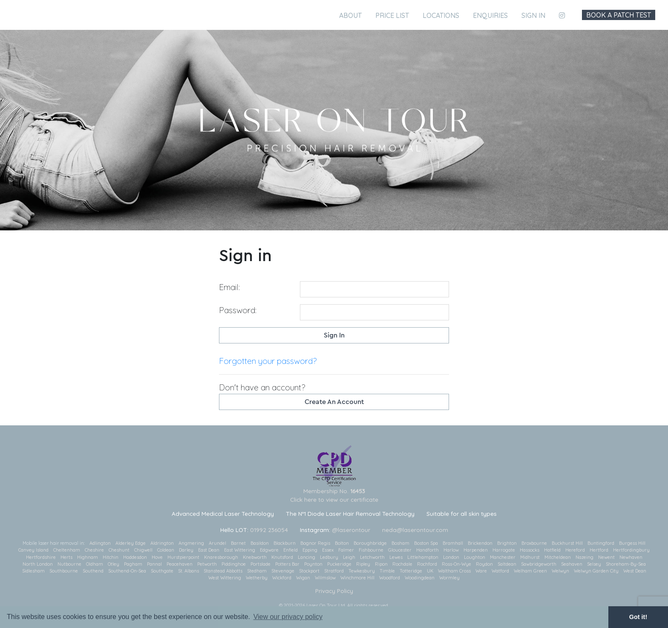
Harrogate (503, 550)
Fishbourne (371, 550)
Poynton (313, 564)
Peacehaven (180, 564)
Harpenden (476, 550)
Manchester (502, 557)
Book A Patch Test (618, 15)
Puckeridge (339, 564)
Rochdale (402, 564)
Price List (392, 15)
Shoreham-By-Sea (626, 564)
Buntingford (600, 543)
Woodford (389, 578)
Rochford (427, 564)
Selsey (594, 564)
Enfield (290, 550)
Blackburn (285, 543)
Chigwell (143, 550)
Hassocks (529, 550)
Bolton (342, 543)
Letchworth (372, 557)
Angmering (191, 543)
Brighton (507, 543)
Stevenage (282, 571)
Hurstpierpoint (183, 557)
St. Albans (188, 571)
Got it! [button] (638, 616)
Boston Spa (426, 543)
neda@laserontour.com (415, 529)
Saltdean (507, 564)
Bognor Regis (315, 543)
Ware (481, 571)
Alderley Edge (130, 543)
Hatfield (552, 550)
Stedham (257, 571)
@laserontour (351, 529)
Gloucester (400, 550)
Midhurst (530, 557)
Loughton (474, 557)
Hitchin (110, 557)
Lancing (306, 557)
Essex (328, 550)
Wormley (449, 578)
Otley (113, 564)
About (350, 15)
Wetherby (257, 578)
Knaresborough (221, 557)
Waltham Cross (454, 571)
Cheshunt (119, 550)
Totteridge (411, 571)
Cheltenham (66, 550)
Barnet (238, 543)
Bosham (400, 543)
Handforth (427, 550)
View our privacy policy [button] (287, 616)
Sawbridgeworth (538, 564)
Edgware (269, 550)
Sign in (533, 15)
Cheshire (94, 550)
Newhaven (630, 557)
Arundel (217, 543)
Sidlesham (33, 571)
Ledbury (329, 557)
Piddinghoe (234, 564)
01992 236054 (269, 529)
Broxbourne (534, 543)
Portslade (260, 564)
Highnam (87, 557)
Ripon (381, 564)
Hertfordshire (41, 557)
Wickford (281, 578)
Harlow (451, 550)
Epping (309, 550)
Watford (500, 571)
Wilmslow (325, 578)
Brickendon (480, 543)
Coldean (165, 550)
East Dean (208, 550)
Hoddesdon (135, 557)
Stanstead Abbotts (223, 571)
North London (38, 564)
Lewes (396, 557)
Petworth (207, 564)
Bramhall (453, 543)
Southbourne (63, 571)
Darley (186, 550)
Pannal (154, 564)
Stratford (334, 571)
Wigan (303, 578)
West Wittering (224, 578)
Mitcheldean (557, 557)
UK (430, 571)
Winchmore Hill (357, 578)
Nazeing (584, 557)
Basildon (259, 543)
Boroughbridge (370, 543)
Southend (93, 571)
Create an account (334, 401)
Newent (606, 557)
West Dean (634, 571)
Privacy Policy (334, 590)
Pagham (133, 564)
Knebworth (255, 557)
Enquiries (490, 15)
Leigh (349, 557)
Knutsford (282, 557)
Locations (441, 15)
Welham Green (530, 571)
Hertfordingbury (631, 550)
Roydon (484, 564)
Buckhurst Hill (567, 543)
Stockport (309, 571)
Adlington (100, 543)
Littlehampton (422, 557)
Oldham (94, 564)
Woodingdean (420, 578)
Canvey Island (33, 550)
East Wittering (239, 550)
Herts (66, 557)
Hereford (575, 550)
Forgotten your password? (268, 361)
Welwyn (560, 571)
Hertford (599, 550)
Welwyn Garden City (596, 571)
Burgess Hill (632, 543)
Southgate (162, 571)
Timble (387, 571)
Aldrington (162, 543)
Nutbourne (69, 564)
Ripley (363, 564)
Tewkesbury (361, 571)
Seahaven (571, 564)
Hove (157, 557)
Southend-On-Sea (127, 571)
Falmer (346, 550)
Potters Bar (287, 564)
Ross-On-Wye (456, 564)
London (451, 557)
